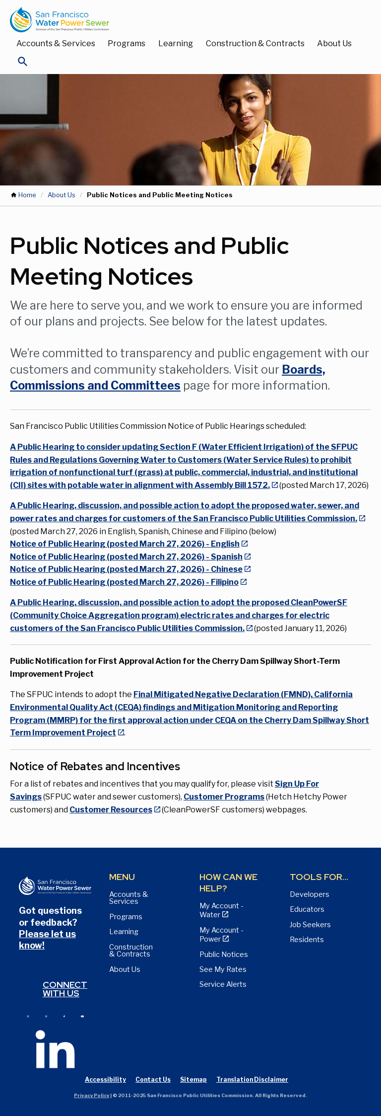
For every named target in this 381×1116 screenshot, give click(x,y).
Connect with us (65, 989)
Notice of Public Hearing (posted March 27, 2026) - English (125, 544)
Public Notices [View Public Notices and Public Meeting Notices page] (223, 954)
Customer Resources (110, 809)
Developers (309, 894)
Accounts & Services (55, 43)
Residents (307, 939)
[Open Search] (22, 64)
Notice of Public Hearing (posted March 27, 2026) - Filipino (124, 582)
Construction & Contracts (255, 43)
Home (27, 195)
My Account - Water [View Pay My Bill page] (221, 910)
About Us (334, 43)
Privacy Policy (91, 1095)
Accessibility (105, 1079)
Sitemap (193, 1079)
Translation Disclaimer (252, 1079)
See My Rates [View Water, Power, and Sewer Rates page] (223, 969)
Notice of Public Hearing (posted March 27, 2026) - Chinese (126, 569)
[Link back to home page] (180, 19)
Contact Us (153, 1079)
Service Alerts (223, 984)
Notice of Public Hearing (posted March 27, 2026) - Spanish (126, 556)
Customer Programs (224, 796)
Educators (307, 909)
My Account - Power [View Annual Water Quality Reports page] (221, 935)
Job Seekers (310, 924)
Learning (175, 43)
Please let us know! (47, 940)
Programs (126, 43)
